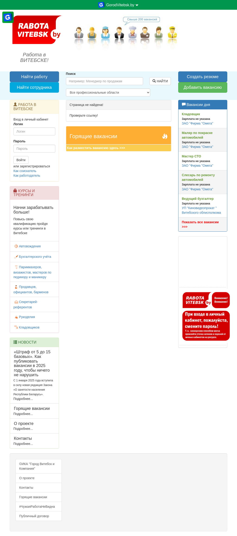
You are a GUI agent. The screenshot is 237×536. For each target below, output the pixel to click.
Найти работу (34, 76)
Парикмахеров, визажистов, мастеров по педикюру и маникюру (32, 272)
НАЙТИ (160, 81)
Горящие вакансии (33, 497)
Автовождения (27, 246)
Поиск (71, 74)
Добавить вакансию (203, 87)
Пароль (19, 141)
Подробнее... (23, 399)
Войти (20, 160)
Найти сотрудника (34, 87)
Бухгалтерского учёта (32, 256)
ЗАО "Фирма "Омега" (197, 123)
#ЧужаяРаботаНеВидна (37, 506)
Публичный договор (34, 516)
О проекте (26, 478)
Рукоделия (24, 317)
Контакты (26, 487)
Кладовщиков (26, 327)
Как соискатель (24, 171)
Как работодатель (26, 175)
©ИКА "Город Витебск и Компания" (36, 466)
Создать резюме (202, 76)
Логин (18, 124)
